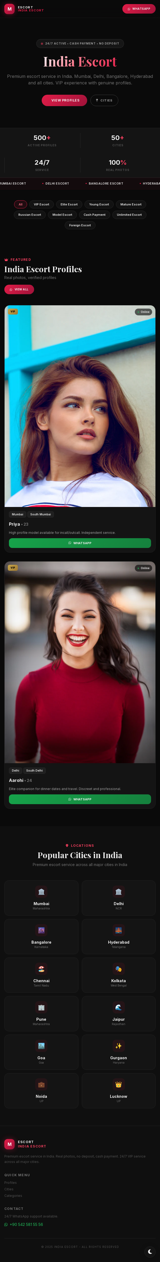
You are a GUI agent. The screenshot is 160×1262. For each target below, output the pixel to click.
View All (19, 289)
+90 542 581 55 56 (23, 1224)
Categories (13, 1196)
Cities (104, 100)
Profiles (10, 1183)
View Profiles (65, 100)
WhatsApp (139, 8)
